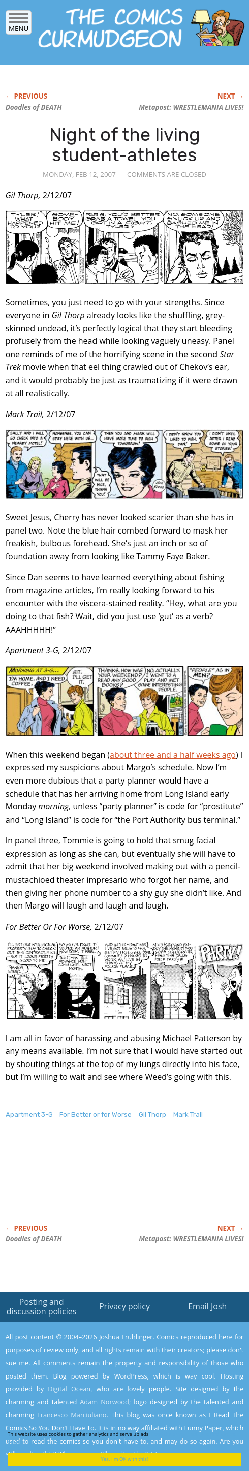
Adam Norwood (104, 1401)
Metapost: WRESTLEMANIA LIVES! (191, 107)
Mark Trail (188, 1114)
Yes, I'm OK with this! (124, 1459)
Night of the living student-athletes (124, 144)
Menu (18, 25)
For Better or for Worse (95, 1114)
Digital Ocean (69, 1388)
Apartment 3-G (29, 1114)
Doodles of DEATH (34, 107)
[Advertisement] (87, 1182)
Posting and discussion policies (42, 1306)
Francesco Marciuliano (71, 1414)
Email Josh (207, 1306)
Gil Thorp (152, 1114)
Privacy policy (124, 1306)
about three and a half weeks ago (173, 754)
